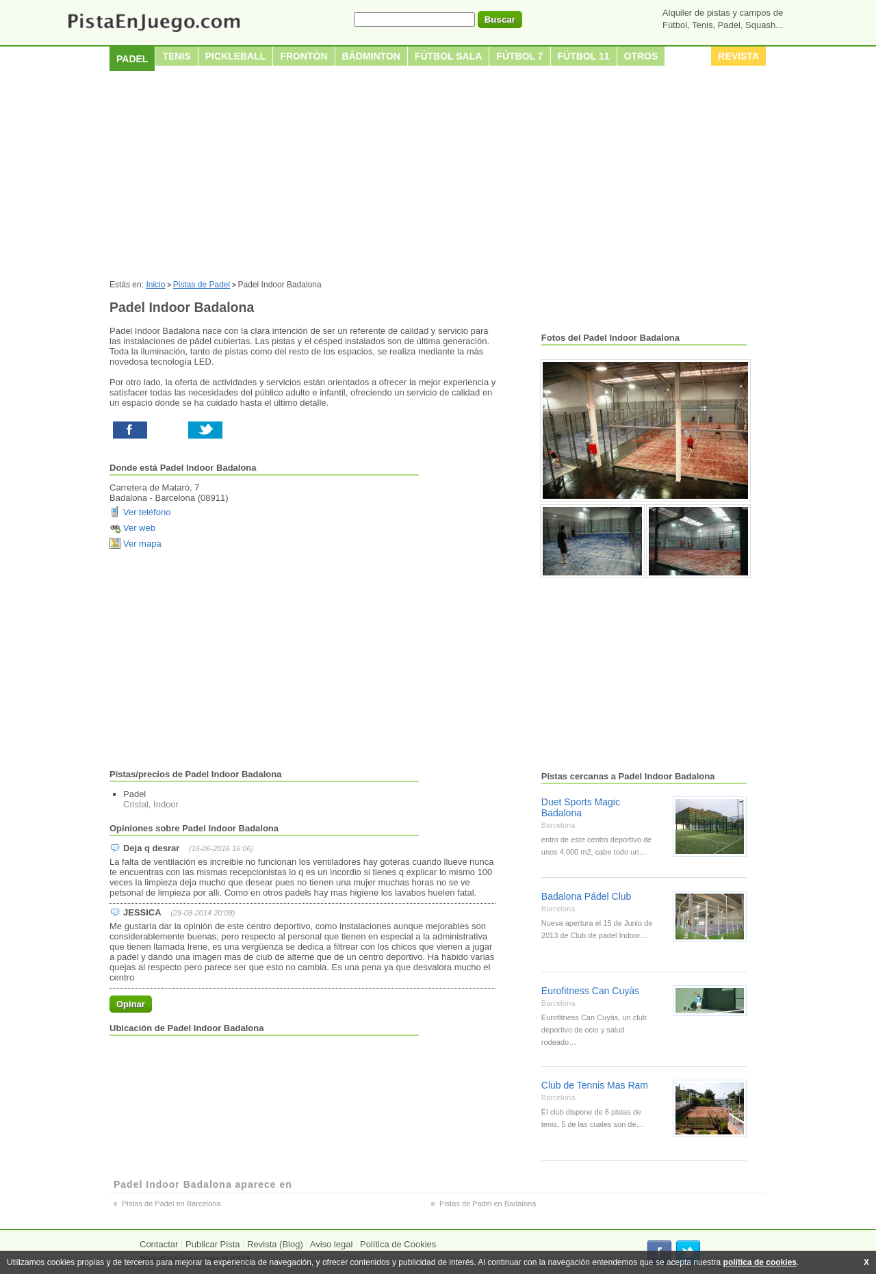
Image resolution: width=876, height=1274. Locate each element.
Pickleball (235, 56)
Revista (738, 56)
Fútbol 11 (584, 56)
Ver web (139, 528)
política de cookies (760, 1262)
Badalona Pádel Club (586, 896)
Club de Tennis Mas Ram (594, 1085)
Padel (132, 58)
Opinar (130, 1004)
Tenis (176, 56)
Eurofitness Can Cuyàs (590, 990)
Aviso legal (331, 1244)
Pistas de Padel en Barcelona (171, 1203)
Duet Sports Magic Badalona (580, 807)
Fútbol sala (448, 56)
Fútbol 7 (519, 56)
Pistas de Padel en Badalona (487, 1203)
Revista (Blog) (275, 1244)
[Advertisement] (438, 177)
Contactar (159, 1244)
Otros (641, 56)
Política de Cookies (398, 1244)
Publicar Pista (212, 1244)
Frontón (303, 56)
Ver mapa (142, 543)
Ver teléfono (146, 512)
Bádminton (371, 56)
